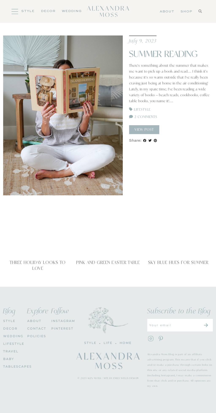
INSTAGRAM (60, 321)
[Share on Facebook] (144, 140)
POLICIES (36, 336)
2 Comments (143, 117)
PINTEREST (60, 328)
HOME (126, 343)
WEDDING (12, 336)
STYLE (9, 321)
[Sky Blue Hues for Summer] (178, 235)
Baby (8, 359)
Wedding (72, 11)
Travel (10, 351)
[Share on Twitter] (150, 140)
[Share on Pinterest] (155, 140)
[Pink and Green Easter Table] (108, 235)
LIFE (108, 343)
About (167, 11)
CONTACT (36, 328)
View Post (144, 130)
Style (28, 11)
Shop (186, 11)
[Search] (200, 11)
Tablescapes (12, 366)
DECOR (48, 11)
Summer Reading (163, 54)
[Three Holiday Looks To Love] (37, 235)
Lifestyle (142, 109)
